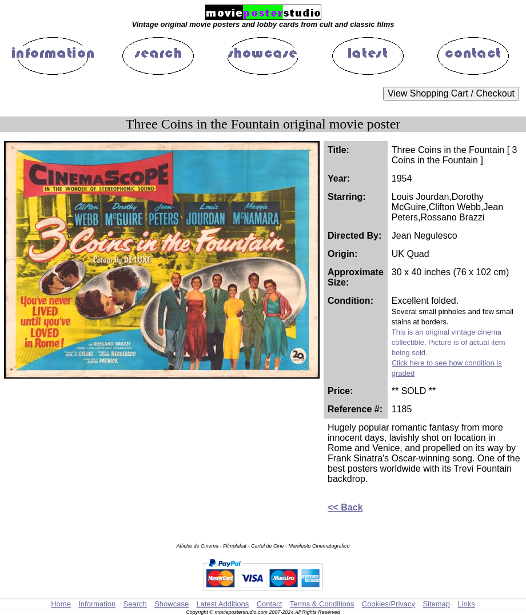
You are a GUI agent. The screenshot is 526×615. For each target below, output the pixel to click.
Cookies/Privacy (388, 604)
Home (61, 604)
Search (135, 604)
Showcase (171, 604)
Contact (269, 604)
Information (96, 604)
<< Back (345, 507)
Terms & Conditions (322, 604)
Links (466, 604)
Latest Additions (222, 604)
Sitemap (436, 604)
